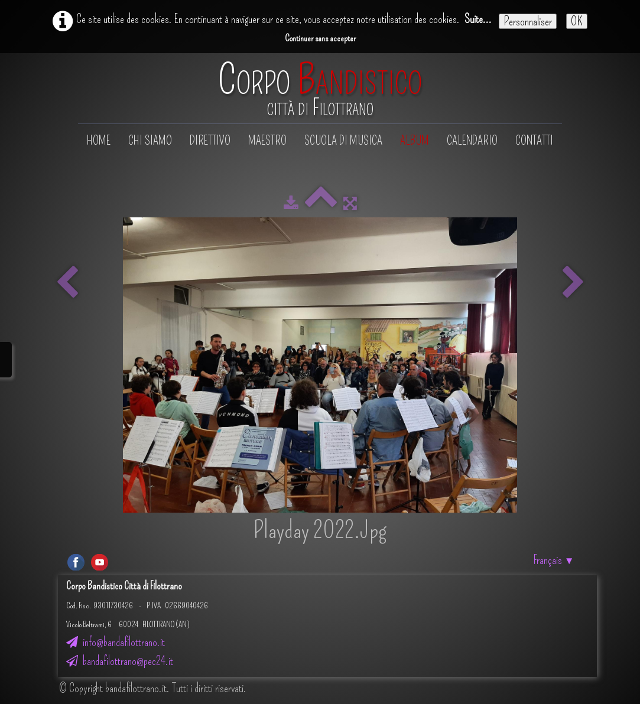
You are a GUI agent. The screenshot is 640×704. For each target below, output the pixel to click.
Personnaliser (527, 21)
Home (99, 140)
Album (414, 140)
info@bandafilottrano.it (115, 642)
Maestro (267, 140)
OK (577, 21)
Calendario (472, 140)
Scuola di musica (343, 140)
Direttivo (210, 140)
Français (554, 560)
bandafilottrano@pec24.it (119, 661)
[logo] (320, 89)
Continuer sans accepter (320, 38)
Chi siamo (150, 140)
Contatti (534, 140)
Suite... (478, 19)
